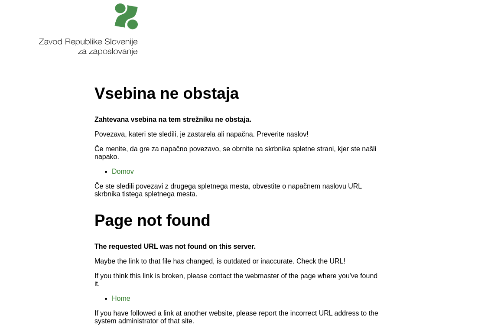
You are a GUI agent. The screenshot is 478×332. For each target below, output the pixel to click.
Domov (123, 171)
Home (121, 298)
